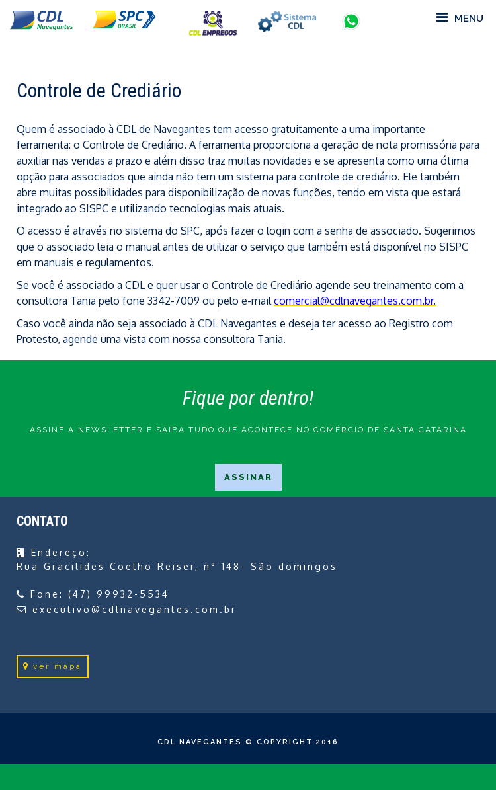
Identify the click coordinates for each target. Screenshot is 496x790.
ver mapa (52, 666)
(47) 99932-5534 (118, 594)
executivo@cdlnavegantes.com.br (134, 609)
